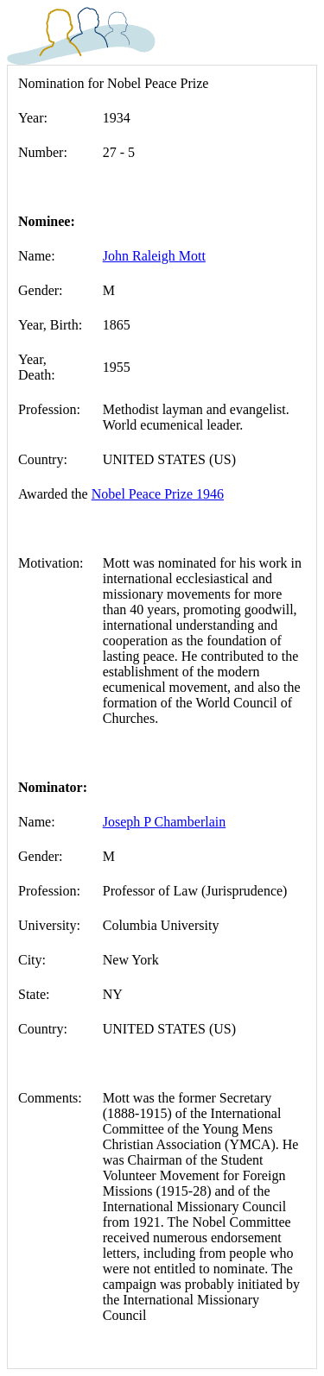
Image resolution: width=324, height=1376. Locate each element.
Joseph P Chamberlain (164, 821)
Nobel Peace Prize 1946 (158, 494)
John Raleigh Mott (154, 255)
